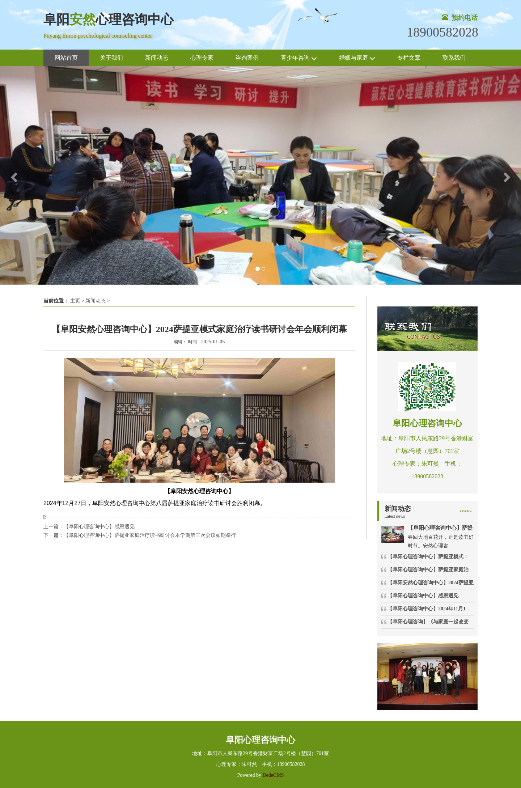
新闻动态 (156, 58)
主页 (75, 301)
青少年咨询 (299, 58)
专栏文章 (408, 58)
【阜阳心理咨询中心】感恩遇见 (99, 526)
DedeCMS (272, 775)
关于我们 (111, 58)
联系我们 (454, 58)
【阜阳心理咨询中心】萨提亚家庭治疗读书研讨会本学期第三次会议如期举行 (150, 535)
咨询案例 (247, 58)
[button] (13, 175)
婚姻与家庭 (357, 58)
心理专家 (201, 58)
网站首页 (66, 58)
